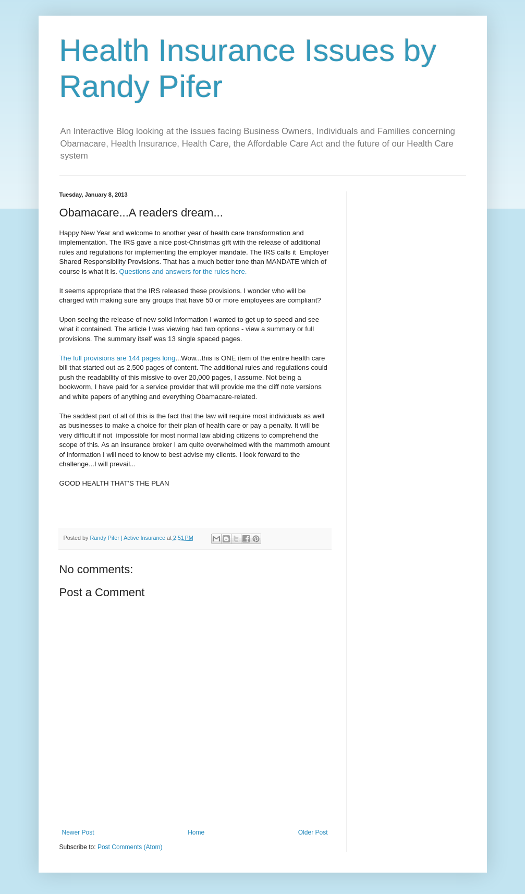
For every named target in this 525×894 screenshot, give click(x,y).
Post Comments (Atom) (130, 847)
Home (196, 832)
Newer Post (78, 832)
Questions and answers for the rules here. (183, 271)
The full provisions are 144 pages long (117, 358)
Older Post (313, 832)
